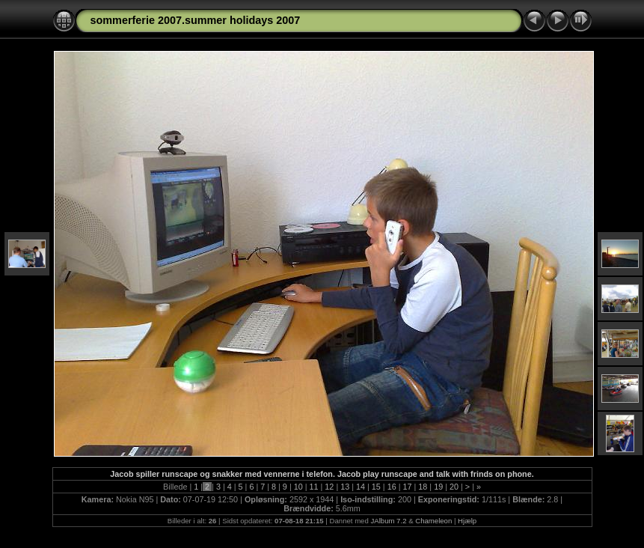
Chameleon (433, 521)
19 (438, 486)
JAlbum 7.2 (388, 521)
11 (314, 486)
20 (454, 486)
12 (329, 486)
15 (376, 486)
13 (345, 486)
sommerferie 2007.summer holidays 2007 (196, 20)
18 (422, 486)
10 (298, 486)
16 (392, 486)
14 (360, 486)
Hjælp (467, 521)
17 (407, 486)
